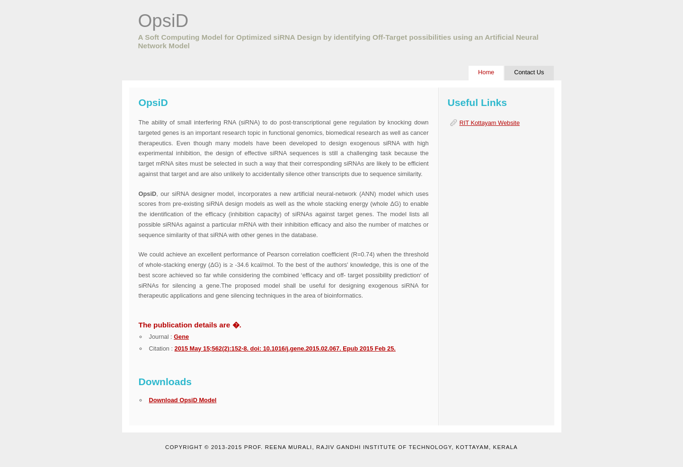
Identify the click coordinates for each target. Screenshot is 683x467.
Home (486, 72)
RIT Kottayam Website (490, 122)
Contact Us (529, 72)
